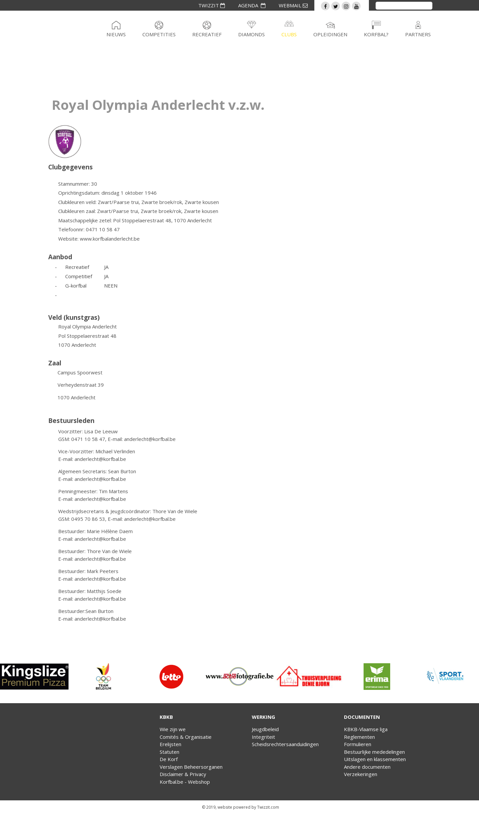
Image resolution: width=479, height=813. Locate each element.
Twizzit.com (268, 807)
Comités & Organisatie (186, 736)
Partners (418, 34)
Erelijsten (170, 744)
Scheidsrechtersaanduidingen (285, 744)
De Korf (169, 759)
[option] (34, 676)
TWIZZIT (211, 5)
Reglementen (359, 736)
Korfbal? (376, 34)
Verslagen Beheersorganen (191, 766)
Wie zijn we (173, 729)
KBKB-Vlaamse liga (366, 729)
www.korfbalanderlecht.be (110, 238)
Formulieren (357, 744)
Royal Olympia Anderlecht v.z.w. (158, 105)
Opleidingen (330, 34)
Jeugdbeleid (265, 729)
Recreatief (207, 34)
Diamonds (251, 34)
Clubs (289, 34)
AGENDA (251, 5)
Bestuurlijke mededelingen (374, 751)
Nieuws (116, 34)
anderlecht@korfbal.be (150, 439)
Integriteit (263, 736)
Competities (159, 34)
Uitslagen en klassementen (375, 759)
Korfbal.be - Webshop (185, 781)
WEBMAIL (293, 5)
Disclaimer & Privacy (183, 774)
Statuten (169, 751)
